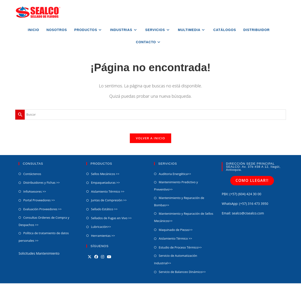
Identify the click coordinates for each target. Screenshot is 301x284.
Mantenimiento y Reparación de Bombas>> (179, 202)
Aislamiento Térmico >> (107, 192)
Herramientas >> (103, 236)
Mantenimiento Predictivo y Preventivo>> (176, 186)
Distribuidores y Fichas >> (41, 183)
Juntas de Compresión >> (109, 201)
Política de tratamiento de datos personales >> (44, 237)
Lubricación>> (101, 227)
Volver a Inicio (150, 139)
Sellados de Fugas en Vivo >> (111, 219)
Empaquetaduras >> (105, 183)
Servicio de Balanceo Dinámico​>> (182, 272)
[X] (89, 257)
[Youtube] (109, 257)
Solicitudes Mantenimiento (39, 254)
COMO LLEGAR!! (252, 181)
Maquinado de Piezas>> (176, 230)
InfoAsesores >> (34, 192)
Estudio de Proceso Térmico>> (180, 248)
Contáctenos (32, 174)
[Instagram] (102, 257)
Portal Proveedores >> (39, 201)
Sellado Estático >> (104, 210)
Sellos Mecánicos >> (105, 174)
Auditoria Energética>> (175, 174)
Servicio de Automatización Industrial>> (175, 260)
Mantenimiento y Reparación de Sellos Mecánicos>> (183, 218)
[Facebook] (96, 257)
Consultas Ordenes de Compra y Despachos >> (44, 222)
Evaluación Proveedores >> (42, 210)
